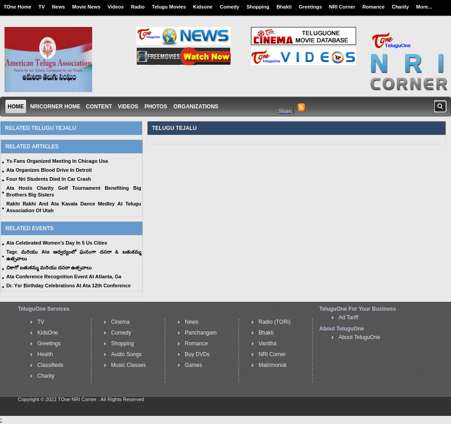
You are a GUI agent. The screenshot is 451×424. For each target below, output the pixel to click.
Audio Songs (126, 354)
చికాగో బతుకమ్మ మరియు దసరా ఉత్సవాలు (49, 267)
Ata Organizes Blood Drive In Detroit (49, 170)
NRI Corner (342, 6)
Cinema (120, 322)
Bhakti (284, 6)
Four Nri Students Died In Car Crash (48, 179)
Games (193, 365)
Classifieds (50, 365)
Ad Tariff (348, 317)
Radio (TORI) (274, 322)
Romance (373, 6)
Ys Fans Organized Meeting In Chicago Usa (57, 161)
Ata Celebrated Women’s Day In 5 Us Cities (56, 242)
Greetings (310, 6)
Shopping (257, 6)
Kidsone (202, 6)
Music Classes (128, 365)
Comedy (229, 6)
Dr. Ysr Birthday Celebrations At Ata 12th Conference (68, 285)
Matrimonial (272, 365)
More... (424, 6)
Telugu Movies (169, 6)
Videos (115, 6)
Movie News (86, 6)
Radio (138, 6)
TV (42, 6)
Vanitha (268, 343)
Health (45, 354)
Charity (400, 6)
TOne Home (17, 6)
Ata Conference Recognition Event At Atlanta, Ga (63, 276)
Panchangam (201, 333)
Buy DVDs (197, 354)
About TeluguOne (359, 337)
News (58, 6)
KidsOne (47, 333)
